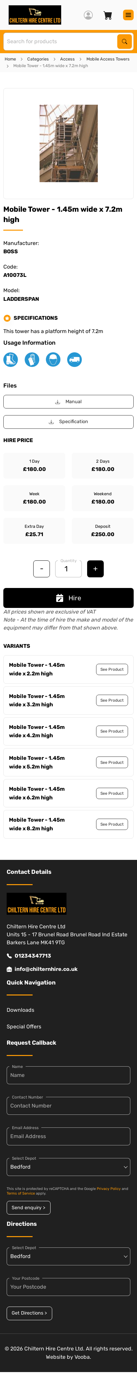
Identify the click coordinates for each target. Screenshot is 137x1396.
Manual (68, 402)
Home (10, 59)
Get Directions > (29, 1313)
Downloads (20, 1010)
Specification (68, 421)
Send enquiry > (28, 1208)
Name (17, 1066)
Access (67, 59)
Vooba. (82, 1357)
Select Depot (24, 1158)
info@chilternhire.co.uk (42, 969)
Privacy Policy (109, 1189)
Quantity (69, 560)
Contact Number (27, 1097)
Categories (38, 59)
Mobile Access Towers (108, 59)
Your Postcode (26, 1278)
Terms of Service (21, 1193)
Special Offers (24, 1026)
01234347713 (29, 956)
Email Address (25, 1127)
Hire (68, 598)
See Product (112, 669)
